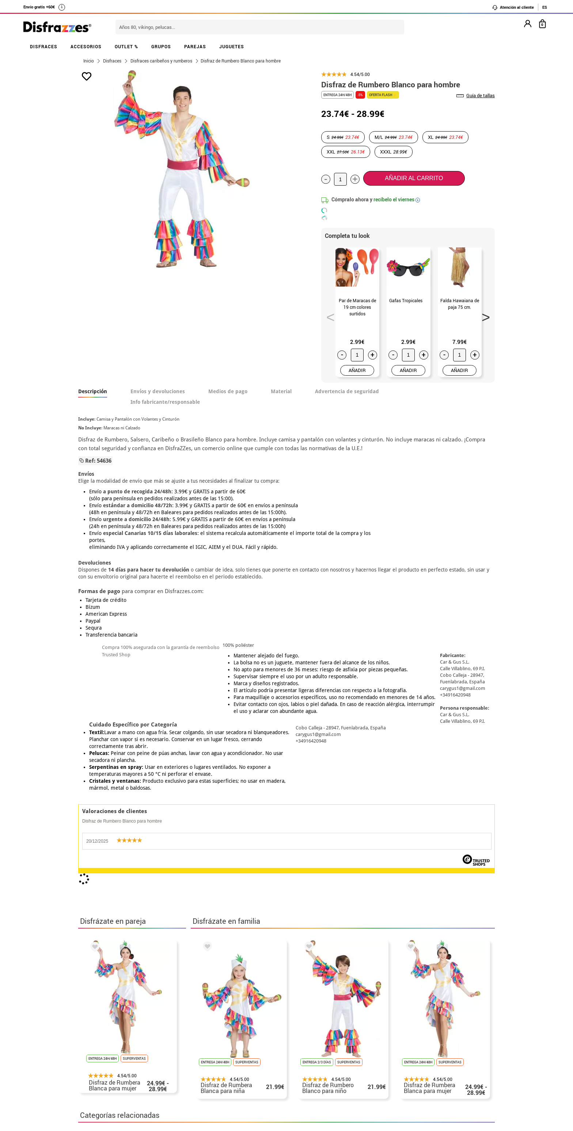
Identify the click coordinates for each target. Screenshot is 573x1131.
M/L (394, 137)
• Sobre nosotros (102, 1033)
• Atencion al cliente (106, 1059)
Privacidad (133, 1051)
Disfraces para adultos (179, 812)
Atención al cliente (513, 7)
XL (445, 137)
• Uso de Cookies (102, 1068)
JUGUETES (231, 46)
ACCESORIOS (86, 46)
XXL (346, 151)
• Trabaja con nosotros (110, 1086)
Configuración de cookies (117, 1077)
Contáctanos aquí (246, 1024)
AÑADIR (357, 370)
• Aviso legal (96, 1051)
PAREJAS (195, 46)
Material (281, 391)
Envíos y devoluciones (157, 391)
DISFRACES (43, 46)
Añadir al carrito (414, 178)
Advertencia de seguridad (347, 391)
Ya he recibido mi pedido (404, 1033)
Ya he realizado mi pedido (406, 1024)
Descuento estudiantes (114, 1024)
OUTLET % (126, 46)
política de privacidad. (312, 932)
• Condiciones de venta (110, 1042)
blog (243, 978)
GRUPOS (161, 46)
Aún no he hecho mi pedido (407, 1016)
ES (544, 7)
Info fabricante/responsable (165, 402)
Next (483, 315)
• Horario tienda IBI (105, 1016)
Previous (328, 315)
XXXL (393, 151)
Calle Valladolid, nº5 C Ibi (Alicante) (402, 1079)
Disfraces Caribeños (109, 812)
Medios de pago (227, 391)
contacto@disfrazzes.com (406, 1042)
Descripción (92, 391)
